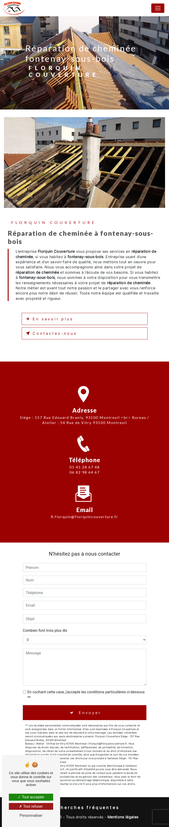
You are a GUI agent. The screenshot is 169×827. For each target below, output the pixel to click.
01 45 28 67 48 (84, 470)
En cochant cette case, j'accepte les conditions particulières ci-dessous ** (86, 695)
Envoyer (90, 712)
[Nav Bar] (157, 8)
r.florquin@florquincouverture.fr (84, 513)
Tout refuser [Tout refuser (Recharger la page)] (31, 806)
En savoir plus (48, 319)
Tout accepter (31, 797)
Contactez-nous (50, 333)
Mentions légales (122, 817)
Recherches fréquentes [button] (84, 807)
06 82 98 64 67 (84, 475)
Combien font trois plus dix (45, 630)
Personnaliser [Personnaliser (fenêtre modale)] (31, 815)
